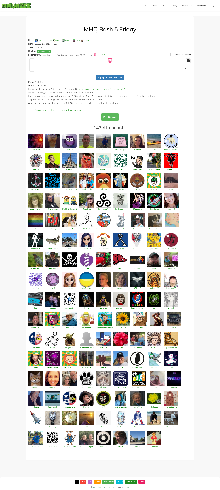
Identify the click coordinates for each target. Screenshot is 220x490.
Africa (83, 482)
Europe (97, 482)
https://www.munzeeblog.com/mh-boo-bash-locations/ (56, 110)
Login (213, 5)
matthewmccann (43, 40)
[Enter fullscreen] (188, 61)
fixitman (85, 40)
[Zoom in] (32, 61)
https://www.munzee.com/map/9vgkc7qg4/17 (101, 89)
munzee (67, 40)
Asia (90, 482)
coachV (57, 40)
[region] (110, 64)
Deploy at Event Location (110, 77)
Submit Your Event (109, 487)
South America (131, 482)
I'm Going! (110, 117)
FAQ (164, 5)
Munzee (129, 487)
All (77, 482)
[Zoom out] (32, 65)
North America (44, 51)
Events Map (187, 5)
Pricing (174, 5)
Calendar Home (151, 5)
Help (89, 487)
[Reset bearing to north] (32, 69)
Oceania (120, 482)
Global (141, 482)
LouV (76, 40)
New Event (201, 5)
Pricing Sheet (97, 487)
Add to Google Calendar (181, 54)
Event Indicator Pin (105, 54)
